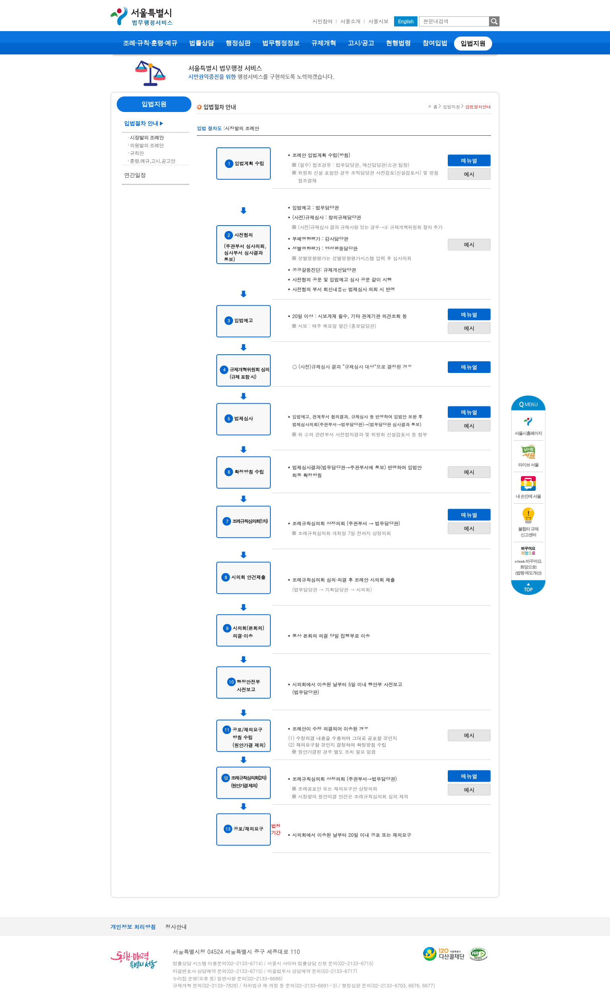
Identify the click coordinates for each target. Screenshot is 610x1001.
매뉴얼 (469, 160)
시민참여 (322, 21)
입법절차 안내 (141, 123)
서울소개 (350, 21)
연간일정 (135, 175)
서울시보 (378, 21)
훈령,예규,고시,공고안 (152, 161)
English (406, 21)
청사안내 (176, 927)
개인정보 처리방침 (133, 927)
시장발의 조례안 (147, 137)
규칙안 (137, 153)
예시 (469, 174)
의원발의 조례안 (147, 145)
